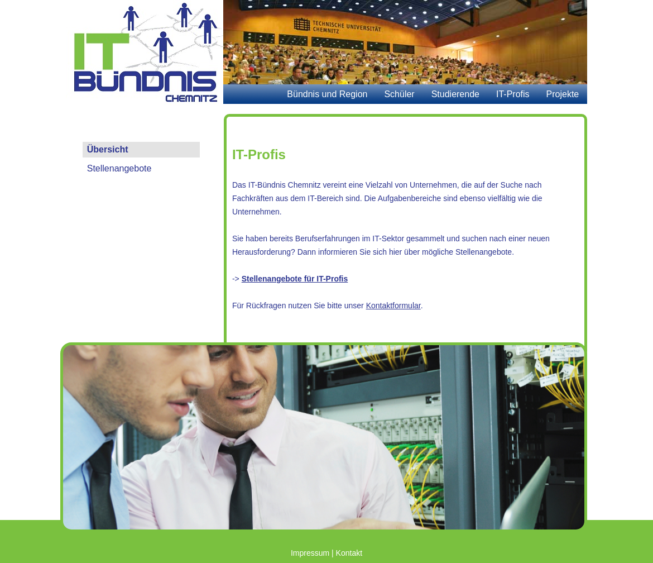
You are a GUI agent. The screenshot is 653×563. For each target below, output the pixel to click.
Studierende (455, 94)
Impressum (310, 552)
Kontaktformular (393, 305)
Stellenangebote (119, 168)
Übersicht (107, 149)
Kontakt (349, 552)
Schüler (399, 94)
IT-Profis (513, 94)
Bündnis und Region (327, 94)
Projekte (562, 94)
